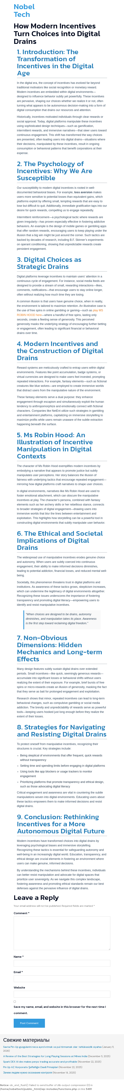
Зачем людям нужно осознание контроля (27, 1072)
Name (19, 957)
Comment (21, 913)
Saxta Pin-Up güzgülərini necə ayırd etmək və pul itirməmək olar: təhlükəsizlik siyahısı (52, 1047)
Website (19, 987)
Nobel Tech (24, 10)
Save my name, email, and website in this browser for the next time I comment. (60, 1010)
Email (18, 972)
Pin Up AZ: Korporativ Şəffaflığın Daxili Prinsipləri (30, 1067)
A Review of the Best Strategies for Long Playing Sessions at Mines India (45, 1056)
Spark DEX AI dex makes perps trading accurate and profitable (40, 1061)
